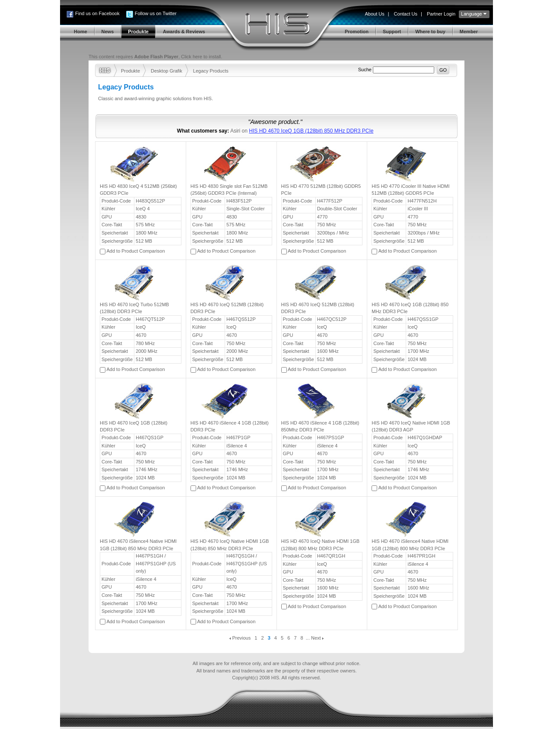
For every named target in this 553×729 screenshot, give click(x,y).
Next (317, 637)
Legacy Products (211, 70)
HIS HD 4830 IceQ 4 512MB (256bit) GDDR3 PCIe (138, 190)
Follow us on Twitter (156, 13)
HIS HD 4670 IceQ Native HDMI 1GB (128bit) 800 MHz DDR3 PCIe (320, 545)
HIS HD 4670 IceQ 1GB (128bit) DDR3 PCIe (134, 426)
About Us (374, 13)
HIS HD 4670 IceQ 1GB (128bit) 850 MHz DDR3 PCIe (311, 131)
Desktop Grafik (166, 70)
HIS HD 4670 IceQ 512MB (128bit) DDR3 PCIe (227, 308)
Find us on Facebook (97, 13)
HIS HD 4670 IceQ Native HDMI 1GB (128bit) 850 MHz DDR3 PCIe (230, 545)
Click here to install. (201, 56)
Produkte (130, 70)
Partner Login (441, 13)
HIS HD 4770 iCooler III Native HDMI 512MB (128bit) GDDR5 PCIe (410, 190)
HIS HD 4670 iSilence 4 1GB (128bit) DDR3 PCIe (230, 426)
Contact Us (405, 13)
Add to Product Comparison (135, 251)
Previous (240, 637)
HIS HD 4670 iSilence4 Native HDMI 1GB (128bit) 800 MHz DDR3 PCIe (410, 545)
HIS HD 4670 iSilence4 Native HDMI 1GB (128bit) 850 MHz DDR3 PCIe (138, 545)
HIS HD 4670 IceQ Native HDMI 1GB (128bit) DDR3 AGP (411, 426)
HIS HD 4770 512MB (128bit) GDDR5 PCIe (321, 190)
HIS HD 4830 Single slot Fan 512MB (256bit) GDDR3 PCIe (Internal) (229, 190)
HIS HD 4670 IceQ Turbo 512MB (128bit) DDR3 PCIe (134, 308)
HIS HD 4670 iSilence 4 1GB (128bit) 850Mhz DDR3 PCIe (320, 426)
